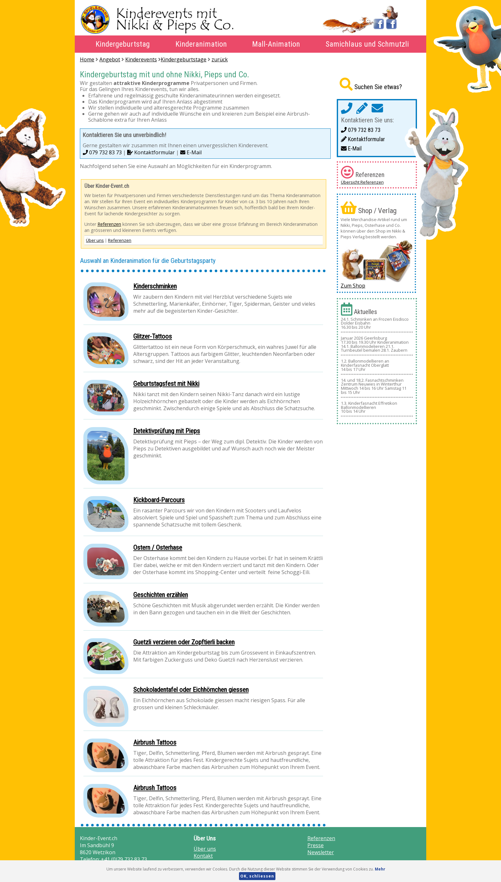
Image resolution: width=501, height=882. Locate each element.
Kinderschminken (155, 286)
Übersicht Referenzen (362, 182)
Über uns (95, 240)
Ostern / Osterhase (157, 547)
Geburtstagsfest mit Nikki (166, 383)
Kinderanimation (201, 44)
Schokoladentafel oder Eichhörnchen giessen (191, 690)
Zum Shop (353, 285)
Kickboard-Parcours (159, 500)
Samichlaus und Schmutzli (367, 44)
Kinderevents (141, 59)
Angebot (109, 59)
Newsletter (320, 852)
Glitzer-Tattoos (152, 336)
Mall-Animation (276, 44)
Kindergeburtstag (123, 44)
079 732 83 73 (102, 152)
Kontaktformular (151, 152)
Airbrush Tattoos (154, 742)
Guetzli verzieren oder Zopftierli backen (184, 642)
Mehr (380, 869)
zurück (220, 59)
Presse (315, 845)
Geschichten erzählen (160, 595)
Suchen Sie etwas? (378, 87)
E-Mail (191, 152)
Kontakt (203, 855)
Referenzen (109, 224)
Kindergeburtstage (183, 59)
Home (87, 59)
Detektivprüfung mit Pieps (166, 431)
